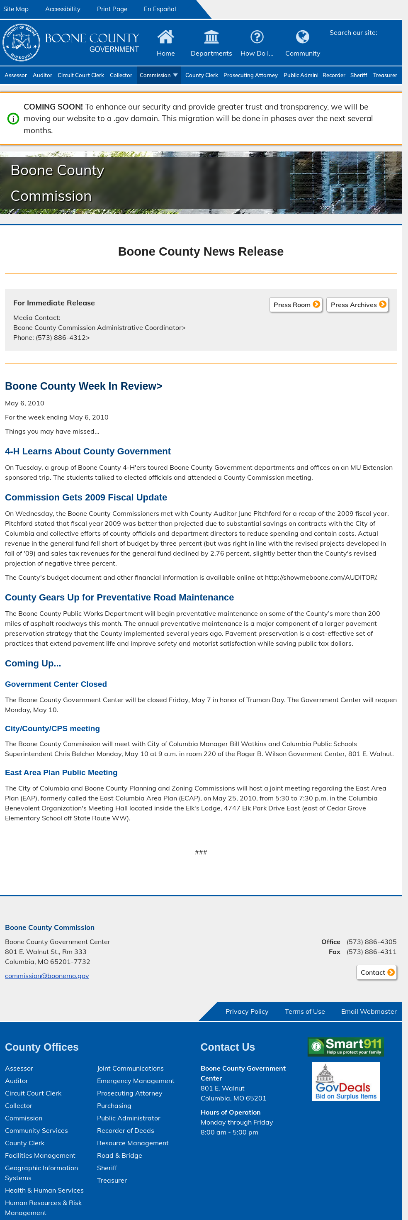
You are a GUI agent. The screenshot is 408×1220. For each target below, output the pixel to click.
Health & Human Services (44, 1190)
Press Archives (354, 304)
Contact (370, 973)
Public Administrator (301, 75)
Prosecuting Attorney (250, 75)
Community (303, 53)
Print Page (112, 9)
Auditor (42, 75)
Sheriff (358, 75)
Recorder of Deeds (334, 75)
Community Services (36, 1130)
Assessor (16, 75)
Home (166, 53)
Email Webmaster (369, 1011)
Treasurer (385, 75)
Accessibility (62, 9)
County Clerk (201, 75)
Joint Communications (130, 1068)
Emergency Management (136, 1080)
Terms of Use (305, 1011)
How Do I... (257, 53)
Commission (155, 75)
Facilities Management (40, 1155)
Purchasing (114, 1105)
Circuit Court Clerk (81, 75)
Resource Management (133, 1143)
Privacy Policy (247, 1011)
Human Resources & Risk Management (43, 1207)
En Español (160, 9)
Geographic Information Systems (41, 1173)
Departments (211, 53)
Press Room (292, 304)
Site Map (16, 9)
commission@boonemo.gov (47, 975)
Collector (121, 75)
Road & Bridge (119, 1155)
